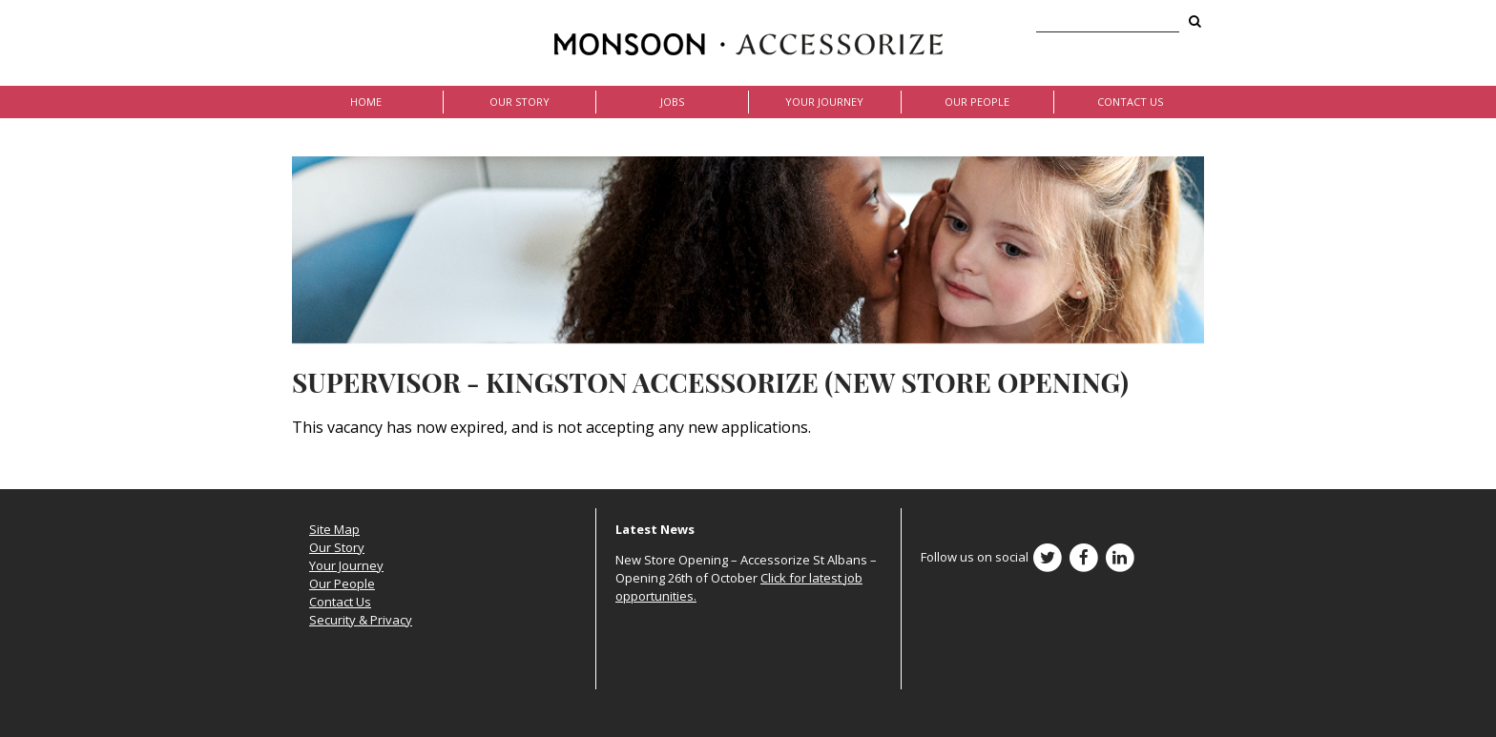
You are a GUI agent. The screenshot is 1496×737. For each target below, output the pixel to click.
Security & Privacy (360, 619)
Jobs (672, 101)
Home (366, 101)
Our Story (519, 101)
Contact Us (1130, 101)
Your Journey (824, 101)
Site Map (334, 529)
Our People (977, 101)
